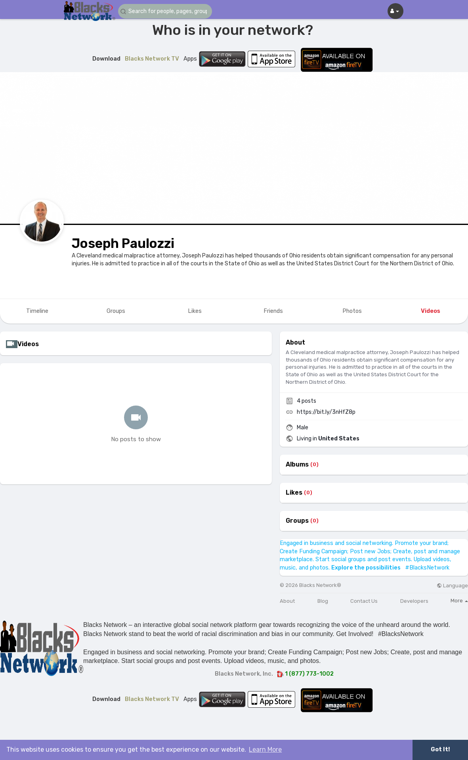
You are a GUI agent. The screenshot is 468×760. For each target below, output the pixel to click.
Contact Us (364, 601)
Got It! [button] (440, 749)
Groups (297, 521)
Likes (294, 493)
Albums (297, 464)
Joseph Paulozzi (123, 243)
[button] (165, 11)
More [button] (459, 601)
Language (452, 585)
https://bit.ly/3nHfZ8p (326, 412)
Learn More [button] (265, 749)
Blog (322, 601)
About (287, 601)
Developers (414, 601)
